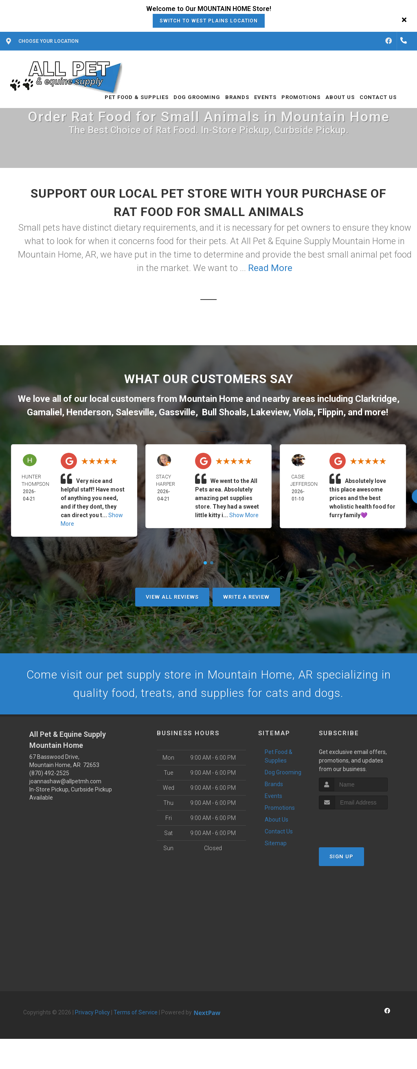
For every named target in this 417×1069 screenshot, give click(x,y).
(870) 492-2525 (49, 775)
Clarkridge (376, 399)
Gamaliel (44, 412)
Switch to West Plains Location (209, 21)
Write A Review (246, 597)
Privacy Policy (92, 1015)
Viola (303, 412)
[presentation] (362, 827)
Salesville (135, 412)
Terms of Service (136, 1015)
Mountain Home (211, 399)
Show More (244, 515)
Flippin (330, 412)
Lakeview (270, 412)
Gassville (177, 412)
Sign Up (341, 859)
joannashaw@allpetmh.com (65, 783)
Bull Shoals (224, 412)
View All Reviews (172, 597)
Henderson (88, 412)
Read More (270, 268)
